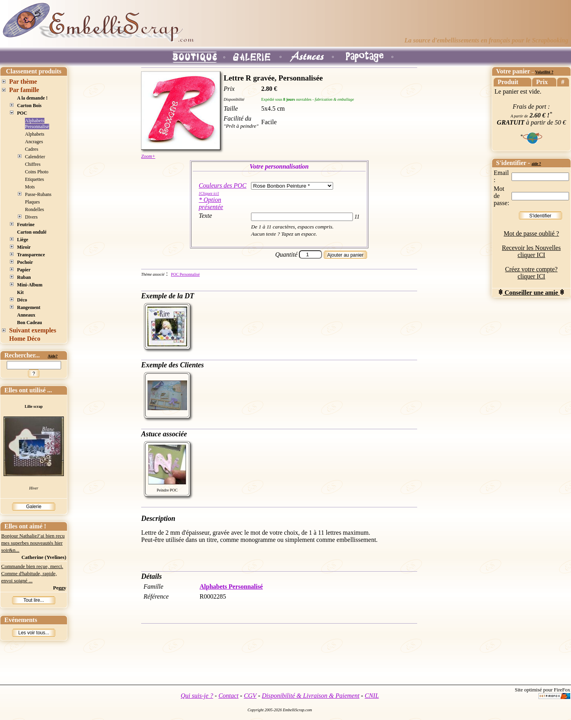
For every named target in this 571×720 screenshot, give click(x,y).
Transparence (31, 254)
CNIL (372, 695)
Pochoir (25, 262)
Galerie (34, 506)
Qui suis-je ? (197, 695)
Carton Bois (29, 105)
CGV (250, 695)
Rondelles (34, 209)
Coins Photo (36, 172)
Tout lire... (33, 600)
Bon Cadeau (29, 322)
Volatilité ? (544, 72)
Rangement (28, 307)
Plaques (32, 202)
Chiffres (32, 164)
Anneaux (26, 315)
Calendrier (35, 156)
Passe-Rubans (38, 194)
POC (22, 113)
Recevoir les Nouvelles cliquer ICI (531, 251)
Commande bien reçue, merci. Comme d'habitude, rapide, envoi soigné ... (32, 573)
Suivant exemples (32, 330)
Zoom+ (148, 156)
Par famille (24, 89)
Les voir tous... (33, 633)
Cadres (31, 149)
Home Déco (24, 338)
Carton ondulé (31, 232)
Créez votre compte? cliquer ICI (531, 273)
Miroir (24, 247)
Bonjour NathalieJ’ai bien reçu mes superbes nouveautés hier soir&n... (33, 543)
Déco (22, 300)
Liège (22, 239)
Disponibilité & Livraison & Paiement (310, 695)
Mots (30, 187)
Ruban (24, 277)
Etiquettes (34, 179)
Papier (24, 270)
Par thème (23, 81)
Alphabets (34, 134)
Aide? (52, 356)
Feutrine (25, 224)
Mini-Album (29, 285)
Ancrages (34, 141)
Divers (31, 217)
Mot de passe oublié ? (531, 233)
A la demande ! (32, 98)
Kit (20, 292)
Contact (228, 695)
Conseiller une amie (531, 292)
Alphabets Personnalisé (37, 123)
